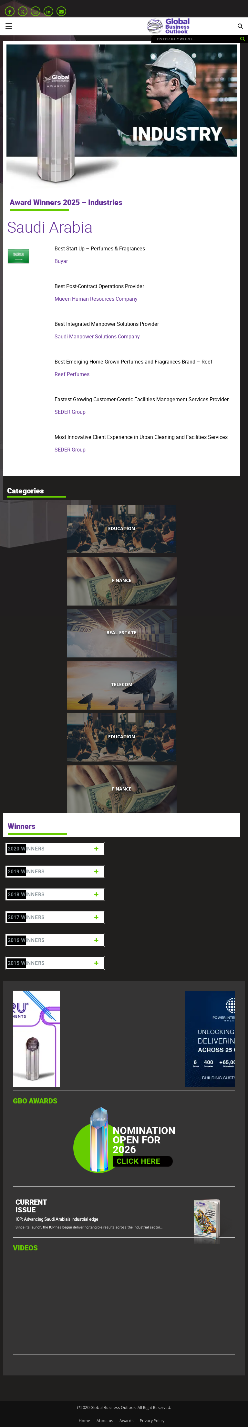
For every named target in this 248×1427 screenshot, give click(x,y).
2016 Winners (54, 940)
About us (105, 1420)
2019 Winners (54, 871)
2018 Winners (54, 894)
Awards (126, 1420)
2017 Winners (54, 917)
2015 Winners (54, 963)
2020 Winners (54, 848)
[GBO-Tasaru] (61, 1085)
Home (84, 1420)
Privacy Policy (152, 1420)
